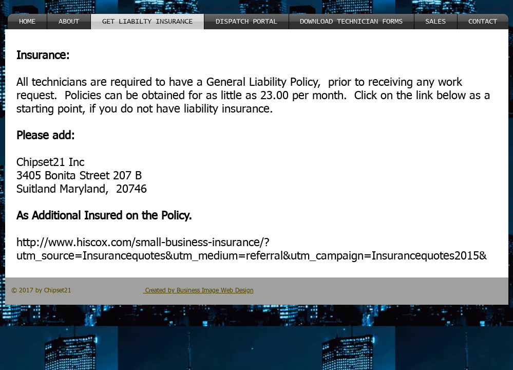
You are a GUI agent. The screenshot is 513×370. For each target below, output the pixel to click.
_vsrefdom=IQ (254, 256)
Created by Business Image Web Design (198, 291)
